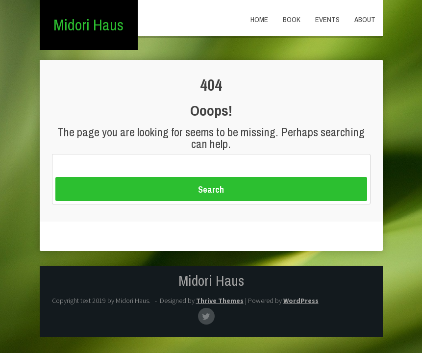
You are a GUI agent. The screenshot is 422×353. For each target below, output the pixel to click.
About (364, 19)
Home (259, 19)
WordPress (301, 300)
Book (291, 19)
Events (327, 19)
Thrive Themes (220, 300)
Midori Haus (88, 24)
